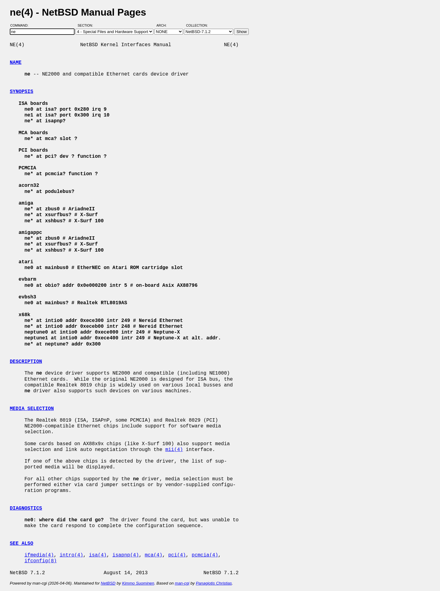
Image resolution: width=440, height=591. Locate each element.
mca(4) (154, 555)
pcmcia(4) (205, 555)
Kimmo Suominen (138, 583)
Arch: (164, 25)
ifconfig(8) (40, 561)
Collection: (197, 25)
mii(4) (174, 449)
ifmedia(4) (39, 555)
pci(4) (177, 555)
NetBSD (108, 583)
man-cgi (182, 583)
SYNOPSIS (21, 91)
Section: (87, 25)
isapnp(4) (125, 555)
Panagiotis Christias (214, 583)
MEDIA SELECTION (32, 408)
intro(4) (71, 555)
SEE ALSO (21, 543)
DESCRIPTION (26, 361)
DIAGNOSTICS (26, 508)
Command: (21, 25)
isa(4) (98, 555)
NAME (15, 62)
